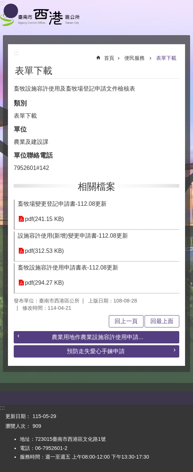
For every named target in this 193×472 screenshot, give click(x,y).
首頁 (109, 58)
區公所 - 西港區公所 (40, 17)
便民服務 (135, 58)
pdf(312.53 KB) (44, 251)
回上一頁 (126, 321)
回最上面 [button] (161, 321)
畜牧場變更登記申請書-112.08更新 (62, 204)
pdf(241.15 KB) (44, 219)
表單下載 (166, 58)
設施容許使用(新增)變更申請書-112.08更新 (73, 236)
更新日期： (18, 416)
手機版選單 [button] (11, 11)
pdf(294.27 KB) (44, 283)
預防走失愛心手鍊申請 (96, 351)
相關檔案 (96, 186)
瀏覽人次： (18, 426)
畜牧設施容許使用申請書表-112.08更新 (68, 267)
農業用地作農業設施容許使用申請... (97, 337)
